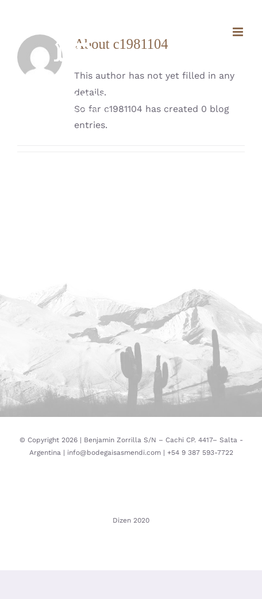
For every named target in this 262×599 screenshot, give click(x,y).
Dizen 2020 (131, 520)
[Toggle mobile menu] (239, 32)
